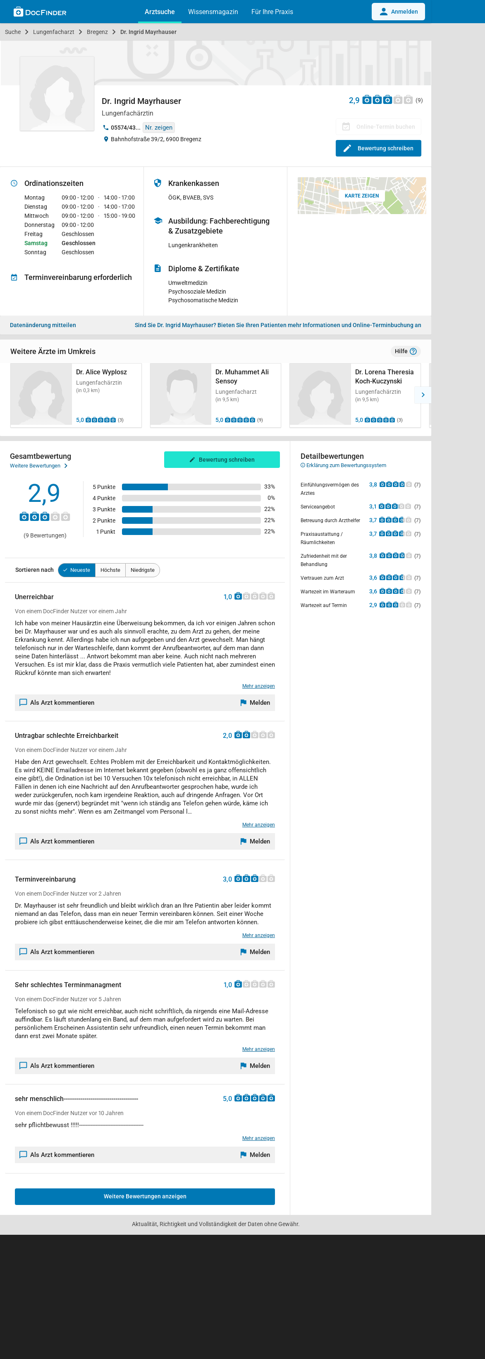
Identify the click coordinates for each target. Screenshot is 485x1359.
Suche (13, 32)
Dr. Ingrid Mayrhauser (148, 32)
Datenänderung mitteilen (43, 325)
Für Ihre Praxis (272, 12)
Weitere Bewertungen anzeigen (145, 1196)
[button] (423, 395)
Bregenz (97, 32)
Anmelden (398, 12)
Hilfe (406, 351)
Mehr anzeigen (258, 686)
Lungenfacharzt (53, 32)
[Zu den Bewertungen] (388, 99)
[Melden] (255, 703)
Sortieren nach (34, 569)
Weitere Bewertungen (38, 465)
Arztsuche (160, 12)
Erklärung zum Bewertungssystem (343, 465)
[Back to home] (40, 13)
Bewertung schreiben (378, 148)
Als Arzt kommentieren (57, 702)
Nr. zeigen (158, 127)
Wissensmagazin (213, 12)
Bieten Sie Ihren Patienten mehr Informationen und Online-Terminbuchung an (278, 325)
